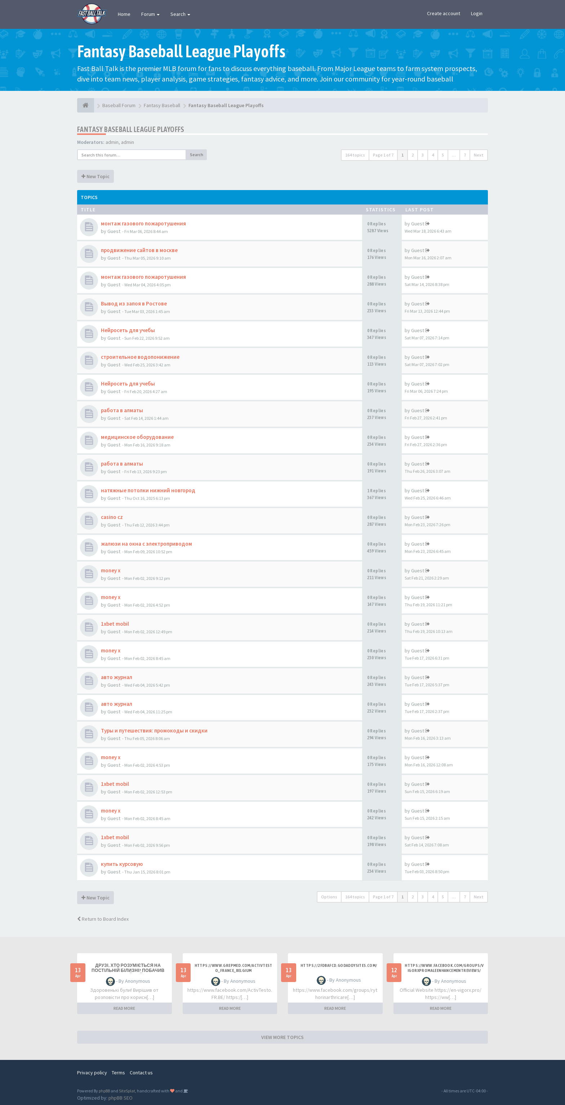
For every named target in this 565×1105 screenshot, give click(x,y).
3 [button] (423, 155)
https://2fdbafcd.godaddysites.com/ (339, 965)
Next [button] (479, 155)
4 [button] (433, 155)
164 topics (355, 155)
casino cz (112, 517)
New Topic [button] (95, 176)
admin (112, 142)
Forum (150, 14)
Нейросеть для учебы (128, 330)
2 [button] (412, 155)
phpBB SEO (120, 1098)
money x (110, 570)
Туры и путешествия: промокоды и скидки (154, 730)
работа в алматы (122, 410)
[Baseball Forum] (85, 105)
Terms (118, 1072)
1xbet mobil (115, 623)
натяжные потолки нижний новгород (148, 490)
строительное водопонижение (140, 356)
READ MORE (124, 1008)
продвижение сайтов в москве (139, 250)
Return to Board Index (103, 919)
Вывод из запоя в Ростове (134, 303)
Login (476, 13)
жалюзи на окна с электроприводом (146, 543)
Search (180, 14)
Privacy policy (92, 1072)
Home (124, 14)
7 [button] (465, 155)
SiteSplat (127, 1090)
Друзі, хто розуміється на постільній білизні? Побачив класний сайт (128, 970)
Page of (383, 155)
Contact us (141, 1072)
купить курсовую (122, 863)
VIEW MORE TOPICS (282, 1037)
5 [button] (443, 155)
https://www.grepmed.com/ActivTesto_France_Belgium (233, 968)
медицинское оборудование (137, 436)
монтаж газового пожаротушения (143, 223)
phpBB (104, 1090)
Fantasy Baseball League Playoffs (130, 129)
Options (329, 896)
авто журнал (116, 677)
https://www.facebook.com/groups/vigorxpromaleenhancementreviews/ (444, 968)
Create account (443, 13)
